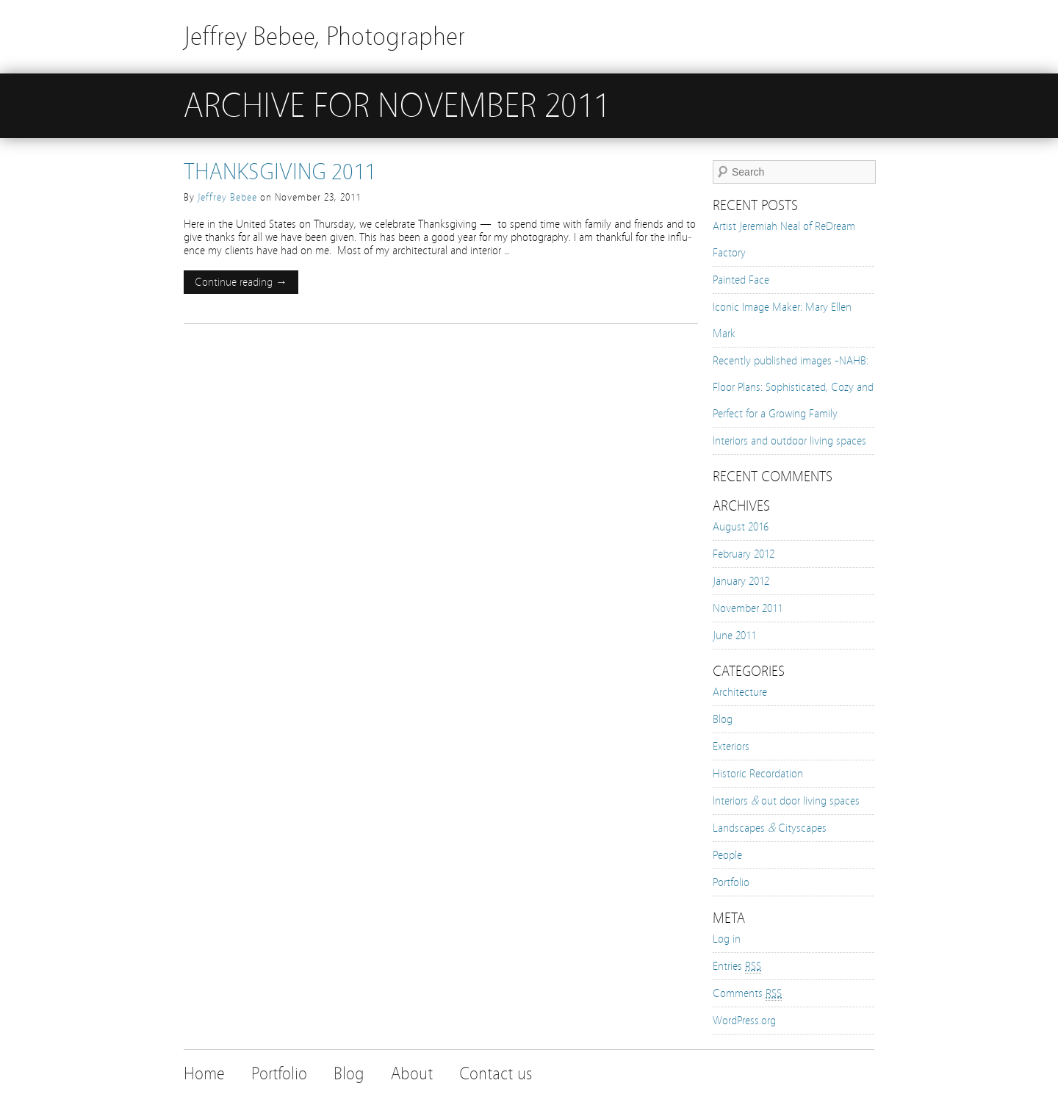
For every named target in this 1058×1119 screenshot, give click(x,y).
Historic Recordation (758, 773)
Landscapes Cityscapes (770, 828)
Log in (727, 939)
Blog (723, 719)
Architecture (740, 692)
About (412, 1074)
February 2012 (743, 554)
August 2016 (741, 526)
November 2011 (747, 608)
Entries (737, 967)
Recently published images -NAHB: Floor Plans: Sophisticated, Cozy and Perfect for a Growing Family (793, 387)
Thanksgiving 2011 (279, 172)
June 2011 (734, 635)
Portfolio (731, 882)
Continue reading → (241, 282)
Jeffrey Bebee (227, 198)
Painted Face (741, 280)
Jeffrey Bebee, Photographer (324, 36)
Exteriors (731, 746)
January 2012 (741, 581)
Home (204, 1074)
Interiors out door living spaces (786, 800)
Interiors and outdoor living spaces (789, 440)
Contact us (495, 1074)
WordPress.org (744, 1020)
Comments (747, 994)
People (727, 855)
